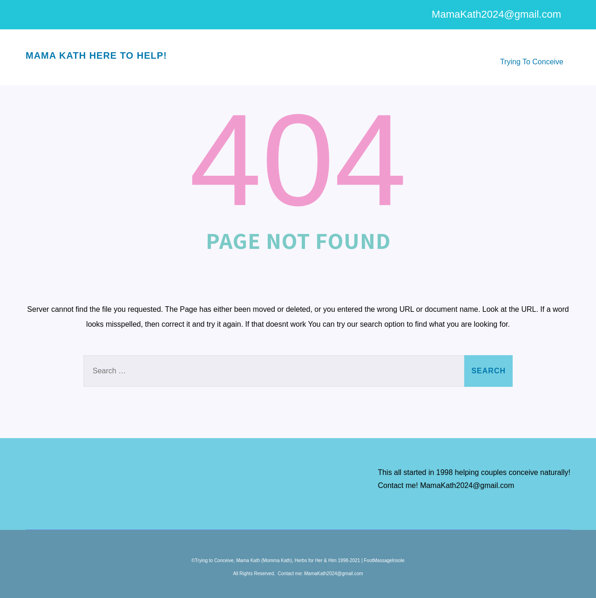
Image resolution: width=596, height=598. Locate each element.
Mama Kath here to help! (96, 55)
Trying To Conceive (531, 62)
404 (297, 160)
